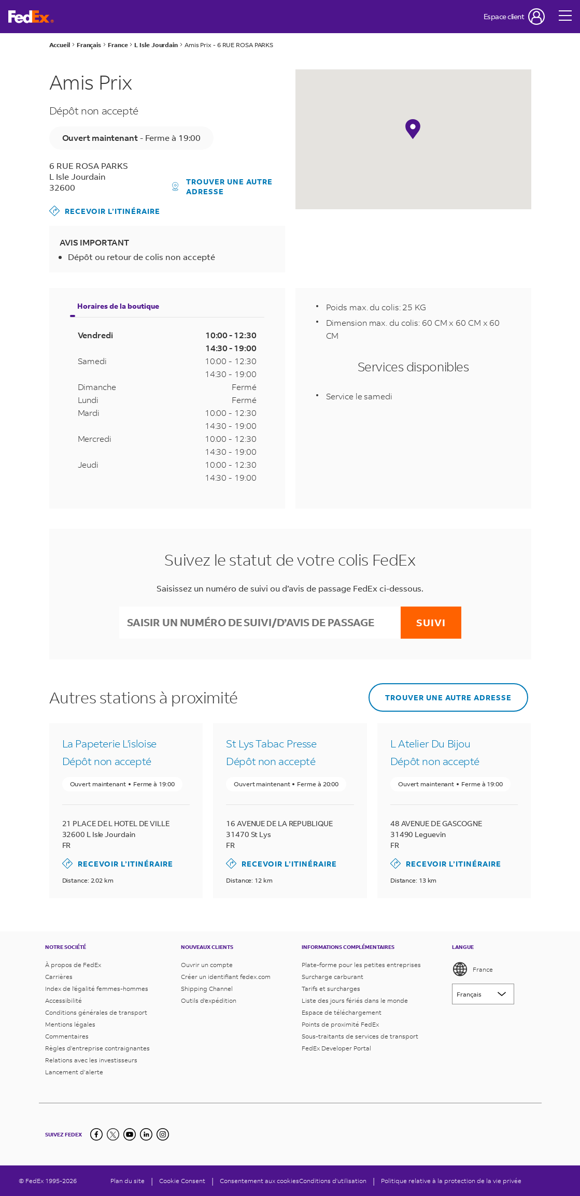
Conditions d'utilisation (332, 1181)
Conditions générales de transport (96, 1012)
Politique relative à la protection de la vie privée (451, 1181)
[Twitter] (113, 1134)
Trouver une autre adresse (222, 186)
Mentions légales (70, 1024)
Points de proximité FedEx (340, 1024)
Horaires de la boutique (118, 306)
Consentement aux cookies (259, 1181)
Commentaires (67, 1036)
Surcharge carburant (332, 977)
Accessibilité (63, 1000)
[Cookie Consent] (182, 1181)
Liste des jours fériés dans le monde (355, 1000)
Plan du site (127, 1181)
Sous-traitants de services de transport (360, 1036)
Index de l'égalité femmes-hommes (96, 988)
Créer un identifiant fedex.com (226, 977)
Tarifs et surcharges (331, 988)
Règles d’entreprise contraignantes (97, 1048)
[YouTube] (129, 1134)
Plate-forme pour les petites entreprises (361, 965)
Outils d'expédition (208, 1000)
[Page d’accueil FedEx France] (31, 16)
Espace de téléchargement (341, 1012)
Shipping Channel (207, 988)
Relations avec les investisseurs (91, 1060)
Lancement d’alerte (74, 1072)
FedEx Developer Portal (336, 1048)
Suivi (431, 622)
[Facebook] (96, 1134)
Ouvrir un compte (207, 965)
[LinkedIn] (146, 1134)
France (472, 969)
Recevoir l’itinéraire (104, 211)
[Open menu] (565, 16)
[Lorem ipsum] (483, 994)
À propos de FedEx (73, 965)
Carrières (59, 977)
